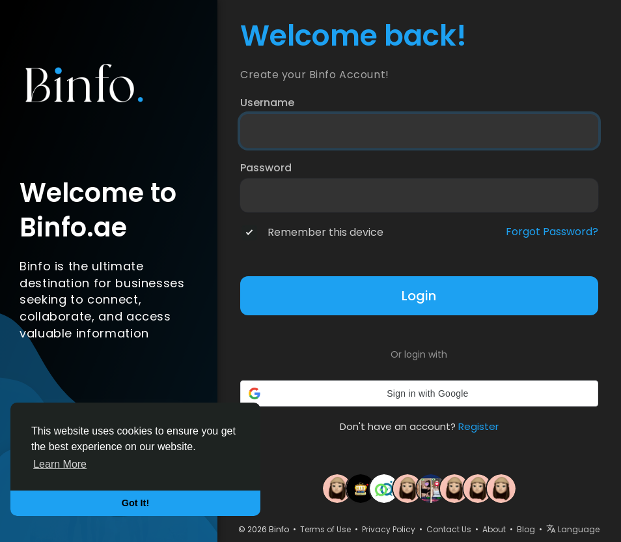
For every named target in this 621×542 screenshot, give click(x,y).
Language (573, 529)
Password (266, 168)
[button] (419, 393)
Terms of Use (325, 529)
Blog (526, 529)
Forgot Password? (552, 232)
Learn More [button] (60, 464)
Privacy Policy (388, 529)
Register (478, 426)
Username (267, 103)
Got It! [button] (135, 503)
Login (419, 296)
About (494, 529)
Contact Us (448, 529)
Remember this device (325, 232)
